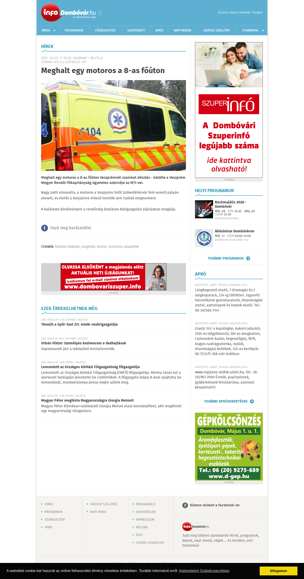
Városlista (100, 13)
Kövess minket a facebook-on (215, 505)
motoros (115, 247)
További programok (226, 258)
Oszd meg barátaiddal (70, 228)
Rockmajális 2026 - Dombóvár (231, 205)
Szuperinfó (136, 30)
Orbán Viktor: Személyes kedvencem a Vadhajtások (83, 343)
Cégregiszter (105, 30)
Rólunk (142, 527)
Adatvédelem (146, 512)
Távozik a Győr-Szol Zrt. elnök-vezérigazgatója (79, 324)
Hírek (46, 30)
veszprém (131, 247)
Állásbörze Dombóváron (234, 231)
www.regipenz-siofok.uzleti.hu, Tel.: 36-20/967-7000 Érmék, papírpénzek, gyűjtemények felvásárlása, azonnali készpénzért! (226, 379)
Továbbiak (250, 30)
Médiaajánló (145, 504)
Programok (74, 30)
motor (102, 247)
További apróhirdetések (226, 401)
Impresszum (145, 519)
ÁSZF (139, 535)
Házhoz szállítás (217, 30)
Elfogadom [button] (278, 571)
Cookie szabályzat (150, 542)
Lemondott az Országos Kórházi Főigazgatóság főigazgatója (90, 367)
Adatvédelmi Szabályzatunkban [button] (204, 571)
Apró (159, 30)
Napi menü (98, 512)
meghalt (88, 247)
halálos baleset (67, 247)
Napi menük (182, 30)
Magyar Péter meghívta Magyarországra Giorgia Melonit (87, 400)
